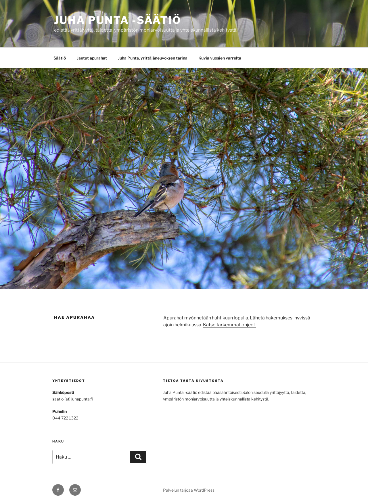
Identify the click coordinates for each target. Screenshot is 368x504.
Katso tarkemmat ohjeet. (229, 324)
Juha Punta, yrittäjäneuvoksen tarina (152, 57)
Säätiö (59, 57)
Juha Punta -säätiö (117, 20)
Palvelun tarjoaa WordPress (188, 490)
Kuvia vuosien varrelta (219, 57)
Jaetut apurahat (92, 57)
